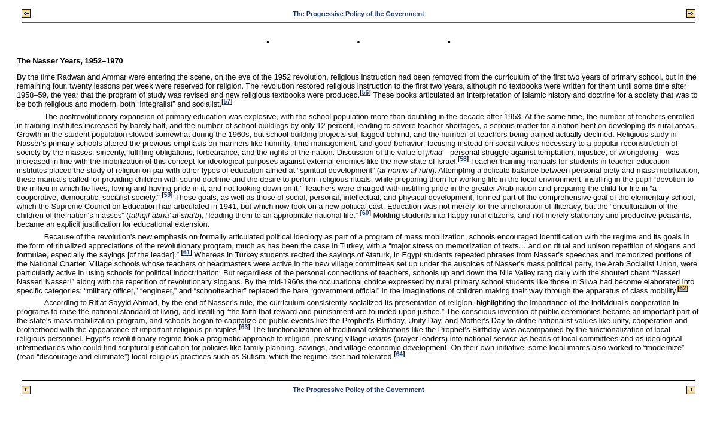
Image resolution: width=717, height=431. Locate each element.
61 (186, 252)
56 (365, 92)
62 (682, 288)
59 (167, 195)
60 (365, 213)
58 (463, 159)
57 (227, 101)
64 (399, 354)
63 (244, 327)
